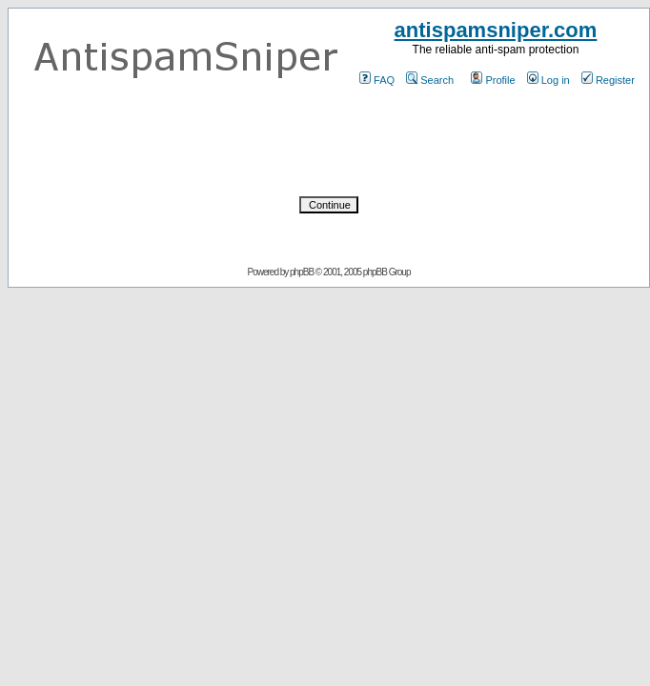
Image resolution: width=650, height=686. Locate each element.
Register (608, 80)
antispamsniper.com (496, 30)
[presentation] (329, 142)
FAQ (377, 80)
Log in (548, 80)
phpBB (302, 272)
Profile (493, 80)
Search (430, 80)
